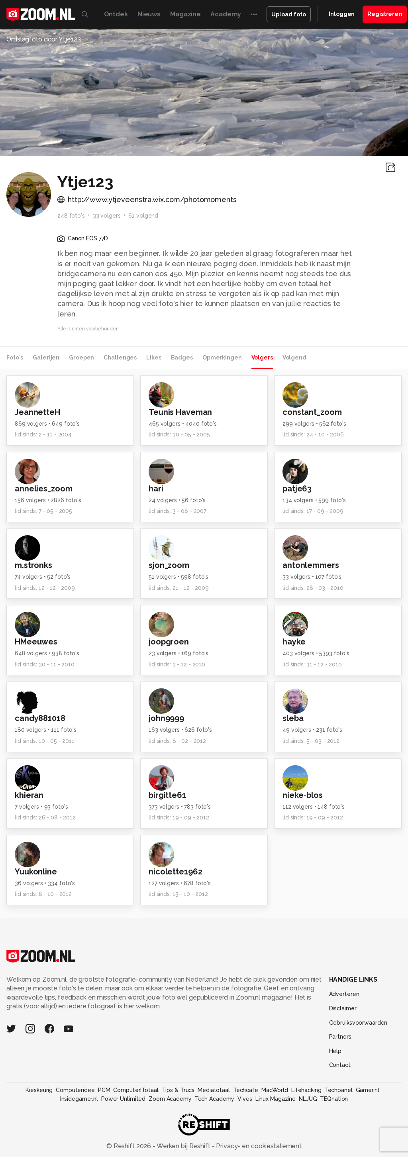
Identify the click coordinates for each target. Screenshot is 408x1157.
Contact (340, 1065)
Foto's (14, 357)
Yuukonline (36, 871)
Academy (225, 14)
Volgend (294, 357)
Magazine (185, 14)
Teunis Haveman (180, 412)
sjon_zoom (169, 565)
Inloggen (342, 14)
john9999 (166, 718)
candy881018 (40, 718)
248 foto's (71, 215)
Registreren (384, 14)
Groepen (81, 357)
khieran (29, 795)
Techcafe (245, 1090)
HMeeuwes (36, 641)
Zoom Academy (170, 1099)
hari (156, 488)
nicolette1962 (175, 871)
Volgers (262, 357)
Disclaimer (343, 1008)
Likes (153, 357)
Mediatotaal (214, 1090)
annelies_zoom (43, 488)
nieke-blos (302, 795)
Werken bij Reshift (183, 1146)
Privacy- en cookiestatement (258, 1146)
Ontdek (116, 14)
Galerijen (46, 357)
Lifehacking (306, 1090)
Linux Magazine (275, 1099)
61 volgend (143, 215)
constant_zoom (311, 412)
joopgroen (169, 641)
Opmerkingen (222, 357)
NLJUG (308, 1099)
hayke (293, 641)
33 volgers (107, 215)
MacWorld (274, 1090)
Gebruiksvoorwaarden (358, 1022)
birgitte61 (167, 795)
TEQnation (334, 1099)
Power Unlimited (123, 1099)
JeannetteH (37, 412)
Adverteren (344, 994)
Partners (340, 1036)
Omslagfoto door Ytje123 (43, 39)
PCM (104, 1090)
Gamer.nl (367, 1090)
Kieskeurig (39, 1090)
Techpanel (339, 1090)
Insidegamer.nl (79, 1099)
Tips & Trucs (178, 1090)
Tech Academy (215, 1099)
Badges (182, 357)
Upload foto (288, 14)
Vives (244, 1099)
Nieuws (149, 14)
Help (335, 1051)
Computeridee (75, 1090)
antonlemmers (310, 565)
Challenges (120, 357)
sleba (292, 718)
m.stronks (33, 565)
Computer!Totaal (135, 1090)
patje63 (297, 488)
